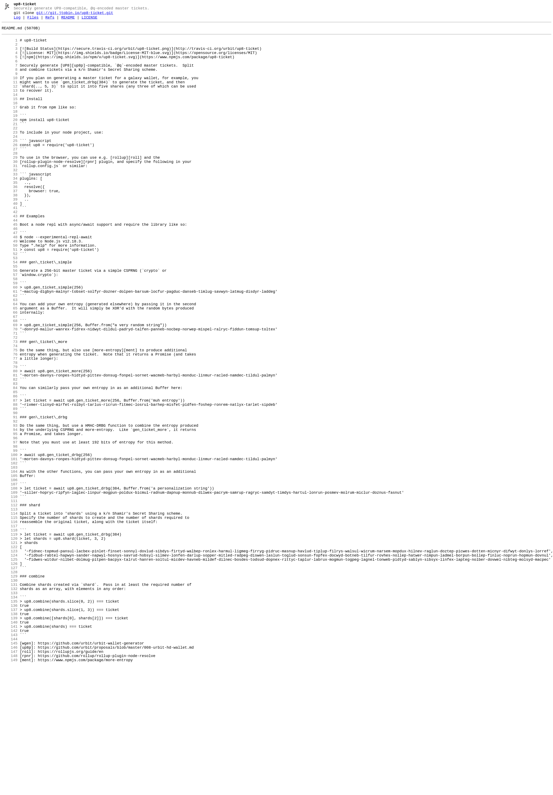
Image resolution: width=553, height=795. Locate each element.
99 (10, 537)
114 (10, 612)
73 (10, 406)
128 (10, 683)
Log (17, 20)
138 (10, 733)
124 (10, 663)
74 (10, 411)
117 (10, 627)
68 (10, 381)
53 (10, 306)
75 (10, 416)
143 (10, 758)
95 (10, 517)
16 (10, 120)
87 (10, 477)
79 (10, 436)
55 (10, 316)
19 (10, 135)
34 (10, 210)
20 (10, 140)
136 (10, 723)
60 (10, 341)
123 (10, 658)
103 (10, 557)
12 (10, 100)
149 (10, 788)
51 (10, 296)
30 (10, 190)
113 (10, 607)
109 (10, 587)
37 (10, 225)
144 (10, 763)
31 (10, 195)
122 (10, 653)
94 (10, 512)
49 (10, 286)
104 (10, 562)
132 (10, 703)
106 (10, 572)
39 (10, 235)
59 (10, 336)
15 (10, 115)
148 (10, 783)
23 (10, 155)
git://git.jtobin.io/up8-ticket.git (74, 15)
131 (10, 698)
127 (10, 678)
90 (10, 492)
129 (10, 688)
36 (10, 220)
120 (10, 643)
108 (10, 582)
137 (10, 728)
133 (10, 708)
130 (10, 693)
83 (10, 457)
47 (10, 276)
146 (10, 773)
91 (10, 497)
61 (10, 346)
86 (10, 472)
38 (10, 230)
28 (10, 180)
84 (10, 462)
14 (10, 110)
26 (10, 170)
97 (10, 527)
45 (10, 266)
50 (10, 291)
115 (10, 617)
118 (10, 632)
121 (10, 648)
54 (10, 311)
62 (10, 351)
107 (10, 577)
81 (10, 447)
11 (10, 95)
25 (10, 165)
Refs (49, 20)
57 (10, 326)
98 (10, 532)
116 (10, 622)
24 (10, 160)
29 (10, 185)
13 (10, 105)
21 (10, 145)
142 (10, 753)
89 (10, 487)
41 (10, 246)
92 (10, 502)
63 (10, 356)
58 (10, 331)
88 (10, 482)
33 (10, 205)
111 (10, 597)
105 (10, 567)
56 (10, 321)
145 (10, 768)
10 (10, 90)
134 (10, 713)
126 (10, 673)
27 (10, 175)
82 (10, 452)
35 (10, 215)
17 (10, 125)
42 (10, 251)
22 (10, 150)
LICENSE (90, 20)
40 (10, 241)
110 (10, 592)
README (68, 20)
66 (10, 371)
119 (10, 637)
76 (10, 421)
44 (10, 261)
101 (10, 547)
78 (10, 431)
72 (10, 401)
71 (10, 396)
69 (10, 386)
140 (10, 743)
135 (10, 718)
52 (10, 301)
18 (10, 130)
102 (10, 552)
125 (10, 668)
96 (10, 522)
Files (32, 20)
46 (10, 271)
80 (10, 442)
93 (10, 507)
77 (10, 426)
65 (10, 366)
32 (10, 200)
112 (10, 602)
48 (10, 281)
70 (10, 391)
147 (10, 778)
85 (10, 467)
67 (10, 376)
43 (10, 256)
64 (10, 361)
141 (10, 748)
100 (10, 542)
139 (10, 738)
